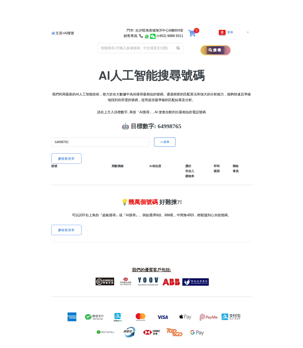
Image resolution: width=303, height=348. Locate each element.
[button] (178, 48)
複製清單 (66, 159)
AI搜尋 (164, 142)
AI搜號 (69, 33)
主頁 (59, 33)
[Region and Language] (234, 32)
